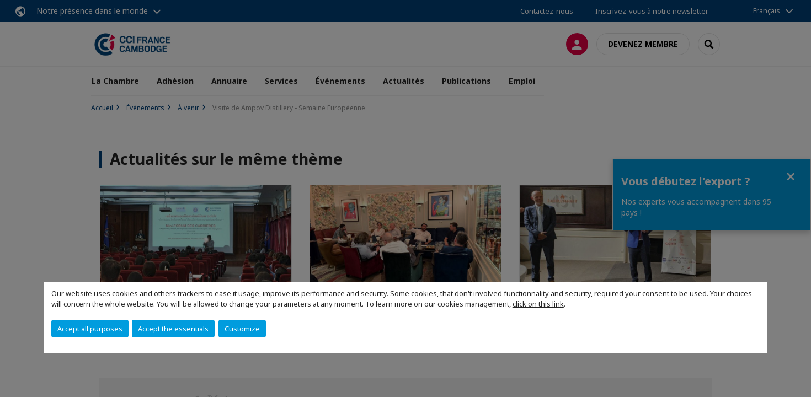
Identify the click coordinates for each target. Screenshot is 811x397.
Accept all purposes (89, 329)
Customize (242, 329)
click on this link (538, 304)
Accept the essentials (173, 329)
